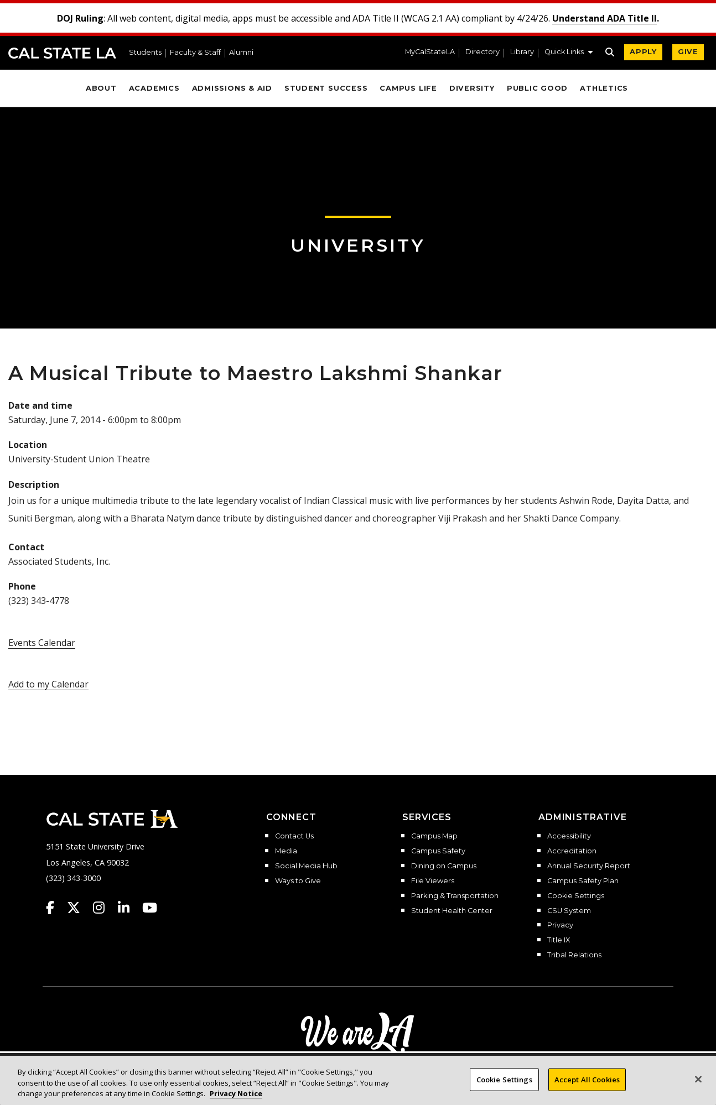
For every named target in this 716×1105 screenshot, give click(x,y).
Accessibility (569, 836)
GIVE (688, 52)
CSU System (569, 911)
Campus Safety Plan (583, 881)
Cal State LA (62, 53)
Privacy (560, 925)
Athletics (604, 88)
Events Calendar (41, 643)
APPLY (643, 52)
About (101, 88)
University (358, 245)
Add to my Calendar (48, 684)
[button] (568, 53)
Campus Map (434, 836)
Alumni (241, 52)
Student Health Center (451, 911)
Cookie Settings (575, 896)
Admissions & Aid (232, 88)
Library (522, 52)
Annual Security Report (588, 866)
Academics (154, 88)
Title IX (558, 940)
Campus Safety (438, 851)
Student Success (326, 88)
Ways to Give (298, 881)
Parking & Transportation (455, 896)
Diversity (472, 88)
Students (145, 52)
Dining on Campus (443, 866)
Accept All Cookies (587, 1084)
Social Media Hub (306, 866)
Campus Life (408, 88)
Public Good (537, 88)
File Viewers (432, 881)
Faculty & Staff (195, 52)
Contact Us (294, 836)
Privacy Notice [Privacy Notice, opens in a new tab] (236, 1098)
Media (286, 851)
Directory (482, 52)
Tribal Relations (574, 955)
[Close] (698, 1083)
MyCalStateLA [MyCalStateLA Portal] (430, 52)
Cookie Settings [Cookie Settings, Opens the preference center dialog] (504, 1084)
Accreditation (571, 851)
